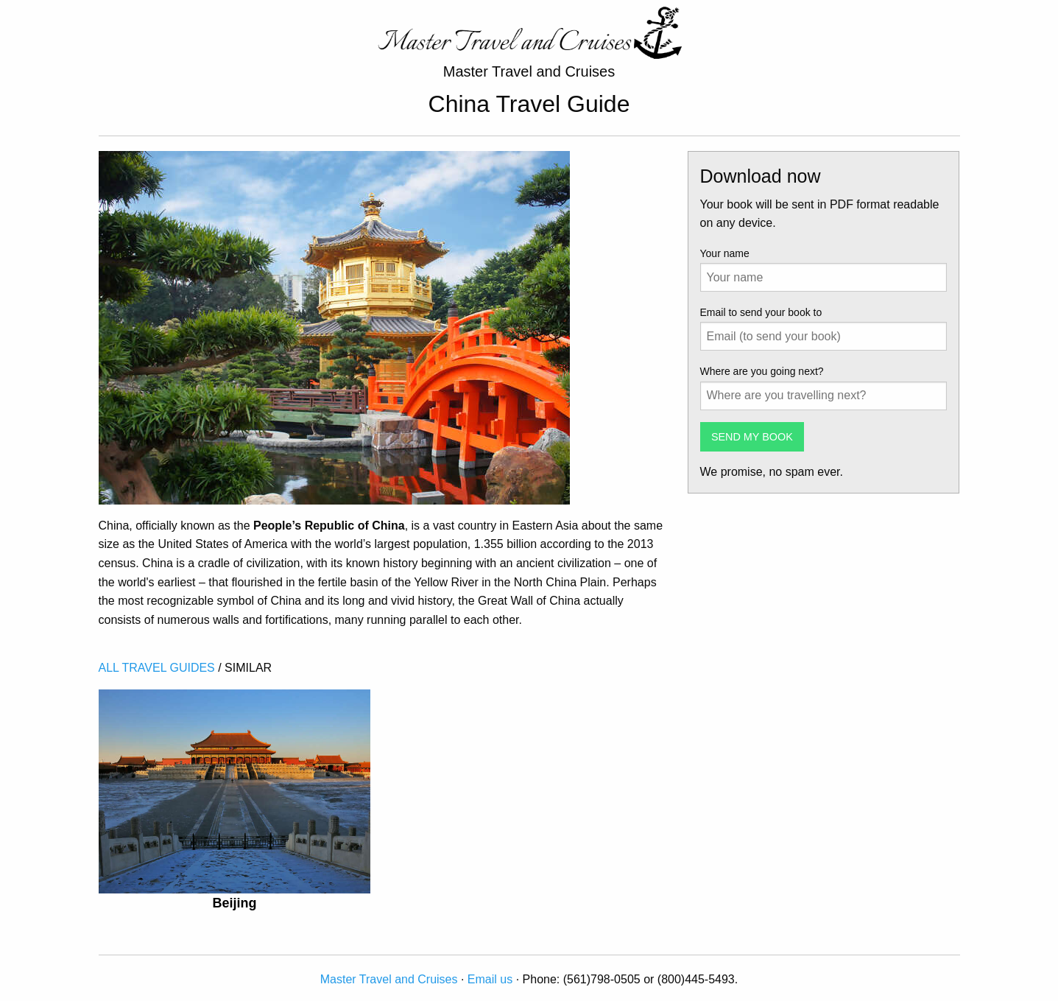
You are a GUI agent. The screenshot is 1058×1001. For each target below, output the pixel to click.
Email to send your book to (761, 312)
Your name (725, 253)
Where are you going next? (762, 371)
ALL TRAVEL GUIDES (157, 667)
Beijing (234, 903)
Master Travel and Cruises (389, 979)
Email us (490, 979)
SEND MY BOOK (752, 437)
